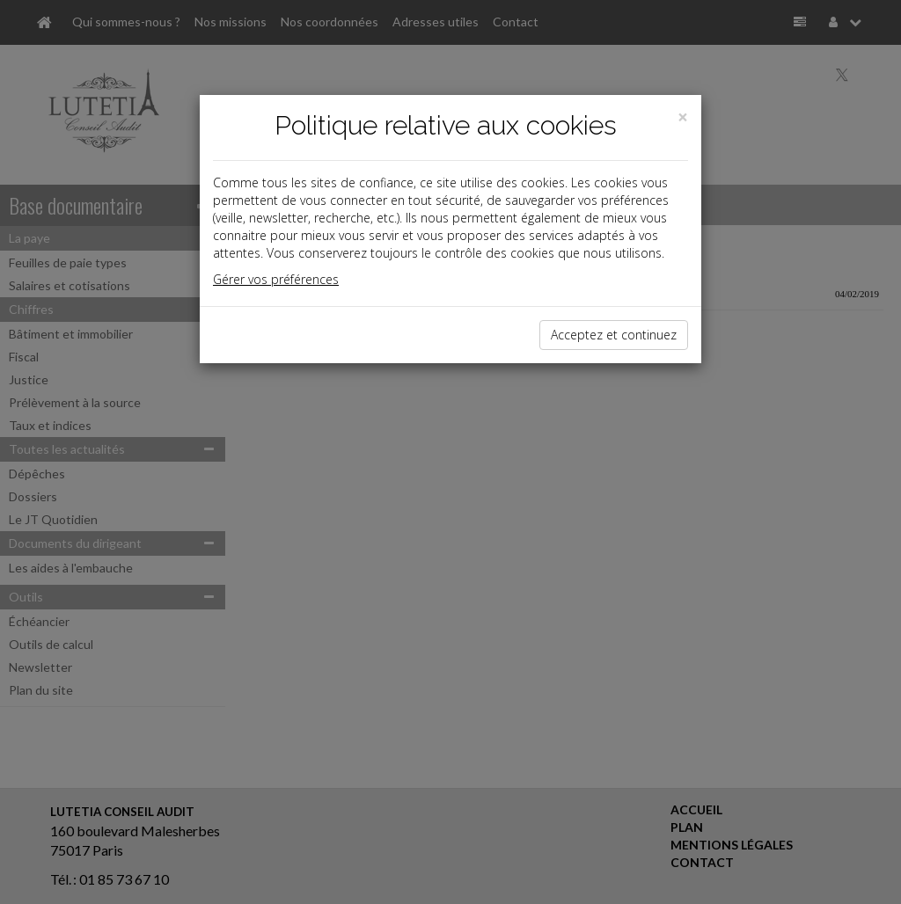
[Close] (683, 117)
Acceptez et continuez (614, 334)
